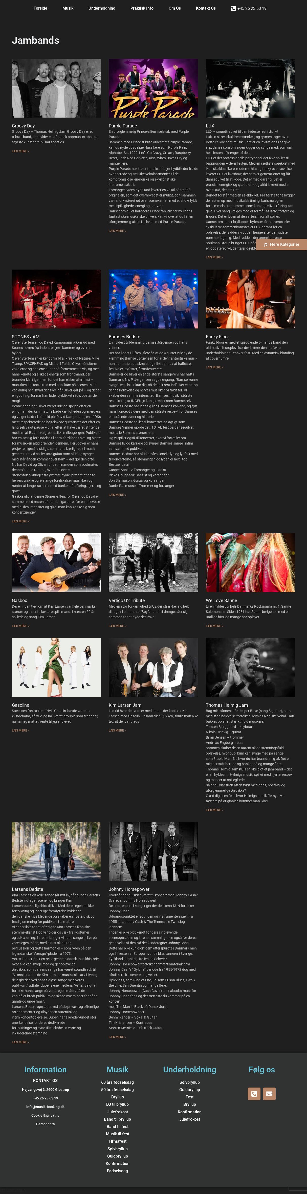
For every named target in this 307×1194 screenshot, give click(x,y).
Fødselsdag (117, 1170)
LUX (210, 125)
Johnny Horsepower (129, 889)
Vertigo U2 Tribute (127, 600)
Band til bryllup (117, 1119)
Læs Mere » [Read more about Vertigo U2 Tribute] (117, 626)
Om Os (175, 8)
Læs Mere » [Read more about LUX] (214, 257)
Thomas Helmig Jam (227, 705)
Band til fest (117, 1126)
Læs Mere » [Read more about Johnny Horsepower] (117, 1037)
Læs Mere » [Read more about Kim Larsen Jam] (117, 730)
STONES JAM (26, 336)
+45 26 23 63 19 (252, 8)
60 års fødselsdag (117, 1082)
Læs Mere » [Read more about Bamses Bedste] (117, 495)
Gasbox (19, 600)
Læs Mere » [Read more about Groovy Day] (20, 151)
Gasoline (20, 705)
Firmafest (117, 1141)
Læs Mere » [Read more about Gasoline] (20, 730)
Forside (40, 8)
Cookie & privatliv (45, 1115)
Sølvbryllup (117, 1148)
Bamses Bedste (124, 336)
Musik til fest (117, 1134)
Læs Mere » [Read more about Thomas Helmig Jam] (214, 810)
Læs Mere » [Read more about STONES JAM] (20, 521)
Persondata (45, 1124)
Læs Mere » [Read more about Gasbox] (20, 626)
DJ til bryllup (117, 1104)
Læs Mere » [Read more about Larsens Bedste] (20, 1042)
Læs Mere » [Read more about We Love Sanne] (214, 626)
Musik (67, 8)
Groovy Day (23, 125)
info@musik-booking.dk (45, 1107)
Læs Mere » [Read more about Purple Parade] (117, 231)
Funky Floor (217, 336)
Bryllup (117, 1097)
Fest (189, 1097)
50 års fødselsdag (117, 1089)
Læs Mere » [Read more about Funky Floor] (214, 367)
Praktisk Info (142, 8)
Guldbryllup (117, 1156)
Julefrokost (117, 1112)
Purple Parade (123, 125)
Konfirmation (117, 1163)
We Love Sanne (221, 600)
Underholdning (102, 8)
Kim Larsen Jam (125, 705)
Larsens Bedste (27, 889)
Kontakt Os (206, 8)
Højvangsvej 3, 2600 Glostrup (45, 1090)
